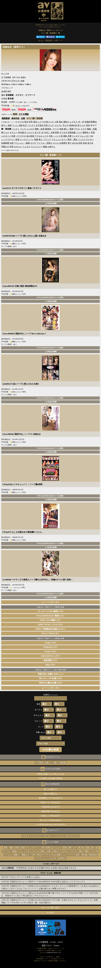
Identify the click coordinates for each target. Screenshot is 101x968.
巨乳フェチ (49, 125)
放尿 (10, 125)
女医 (12, 143)
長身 (85, 143)
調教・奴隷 (40, 129)
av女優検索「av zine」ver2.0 (50, 942)
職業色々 (86, 132)
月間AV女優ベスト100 (50, 774)
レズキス (74, 122)
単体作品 (15, 118)
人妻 (56, 122)
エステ (33, 143)
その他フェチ (48, 122)
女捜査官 (63, 143)
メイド (79, 132)
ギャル (56, 143)
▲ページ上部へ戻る (50, 602)
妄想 (12, 147)
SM (91, 136)
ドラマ (83, 129)
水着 (52, 132)
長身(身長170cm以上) (50, 811)
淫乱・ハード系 (56, 136)
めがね (75, 143)
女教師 (87, 122)
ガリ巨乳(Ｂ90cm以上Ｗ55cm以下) (50, 825)
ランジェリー (37, 147)
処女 (88, 848)
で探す (50, 611)
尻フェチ (81, 125)
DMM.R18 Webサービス (54, 952)
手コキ (66, 125)
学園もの (5, 147)
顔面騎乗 (5, 143)
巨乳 (31, 122)
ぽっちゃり (29, 132)
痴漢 (57, 132)
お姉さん (51, 147)
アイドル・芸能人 (44, 143)
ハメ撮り (54, 763)
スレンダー (85, 136)
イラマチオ (21, 136)
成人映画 (30, 136)
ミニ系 (41, 848)
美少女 (90, 143)
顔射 (14, 136)
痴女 (35, 122)
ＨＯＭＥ (50, 913)
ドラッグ (47, 139)
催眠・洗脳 (92, 129)
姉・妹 (94, 848)
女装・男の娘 (81, 855)
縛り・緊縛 (69, 129)
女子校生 (40, 125)
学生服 (21, 132)
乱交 (25, 125)
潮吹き (66, 122)
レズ (40, 122)
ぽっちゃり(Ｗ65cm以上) (50, 820)
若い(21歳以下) (50, 789)
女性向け (62, 858)
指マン (4, 125)
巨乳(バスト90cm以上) (50, 802)
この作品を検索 (51, 203)
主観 (23, 118)
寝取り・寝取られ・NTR (24, 855)
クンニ (15, 125)
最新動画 (6, 118)
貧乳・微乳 (9, 848)
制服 (36, 139)
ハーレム (8, 855)
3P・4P (81, 122)
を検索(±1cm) (50, 674)
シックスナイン (8, 139)
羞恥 (65, 136)
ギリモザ (63, 132)
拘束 (61, 129)
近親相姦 (72, 132)
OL (42, 132)
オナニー (13, 132)
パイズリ (31, 125)
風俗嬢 (63, 763)
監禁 (93, 132)
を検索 (50, 678)
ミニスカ (26, 147)
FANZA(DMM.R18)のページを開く (50, 200)
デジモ (21, 122)
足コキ (38, 132)
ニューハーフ (68, 855)
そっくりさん (25, 851)
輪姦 (45, 147)
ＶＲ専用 (39, 763)
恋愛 (70, 136)
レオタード (6, 136)
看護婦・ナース (52, 129)
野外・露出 (73, 139)
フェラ (23, 129)
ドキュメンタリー (59, 139)
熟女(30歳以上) (50, 794)
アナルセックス (41, 136)
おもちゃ (18, 147)
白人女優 (56, 855)
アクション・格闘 (22, 143)
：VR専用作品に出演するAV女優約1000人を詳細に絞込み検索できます (38, 868)
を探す (50, 647)
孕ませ (40, 855)
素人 (41, 139)
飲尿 (17, 139)
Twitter (56, 946)
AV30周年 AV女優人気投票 (50, 778)
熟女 (26, 122)
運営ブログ (47, 946)
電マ (70, 143)
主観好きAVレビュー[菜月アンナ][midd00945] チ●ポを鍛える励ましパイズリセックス (47, 882)
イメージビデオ (49, 858)
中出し (47, 132)
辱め (61, 122)
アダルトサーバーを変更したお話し (25, 877)
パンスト (15, 129)
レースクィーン (27, 139)
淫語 (88, 125)
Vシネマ (75, 136)
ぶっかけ (30, 129)
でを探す (50, 616)
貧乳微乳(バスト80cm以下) (50, 798)
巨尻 (80, 143)
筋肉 (65, 848)
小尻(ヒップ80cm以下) (50, 816)
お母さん (56, 851)
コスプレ (58, 125)
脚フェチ (5, 132)
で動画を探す (50, 633)
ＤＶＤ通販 (24, 114)
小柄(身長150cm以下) (50, 807)
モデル (65, 851)
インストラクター (86, 139)
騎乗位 (94, 122)
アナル (77, 129)
